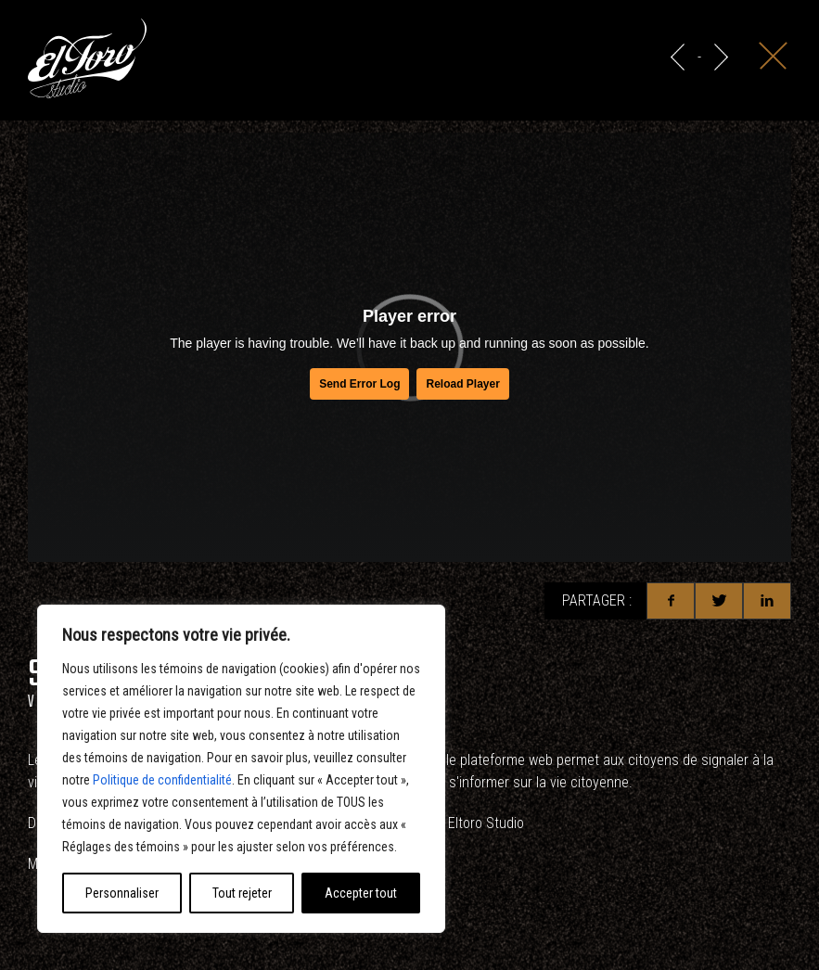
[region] (241, 769)
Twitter (719, 600)
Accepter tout (361, 893)
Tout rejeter (242, 893)
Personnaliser (122, 893)
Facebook (670, 600)
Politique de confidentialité (162, 779)
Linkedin (767, 600)
